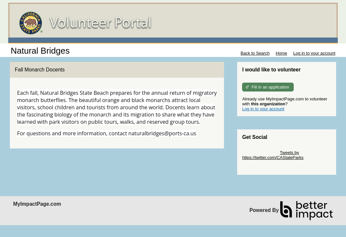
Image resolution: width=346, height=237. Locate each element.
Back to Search (254, 53)
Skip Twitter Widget (260, 152)
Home (281, 53)
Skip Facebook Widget (263, 167)
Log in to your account (314, 53)
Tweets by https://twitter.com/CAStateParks (272, 155)
